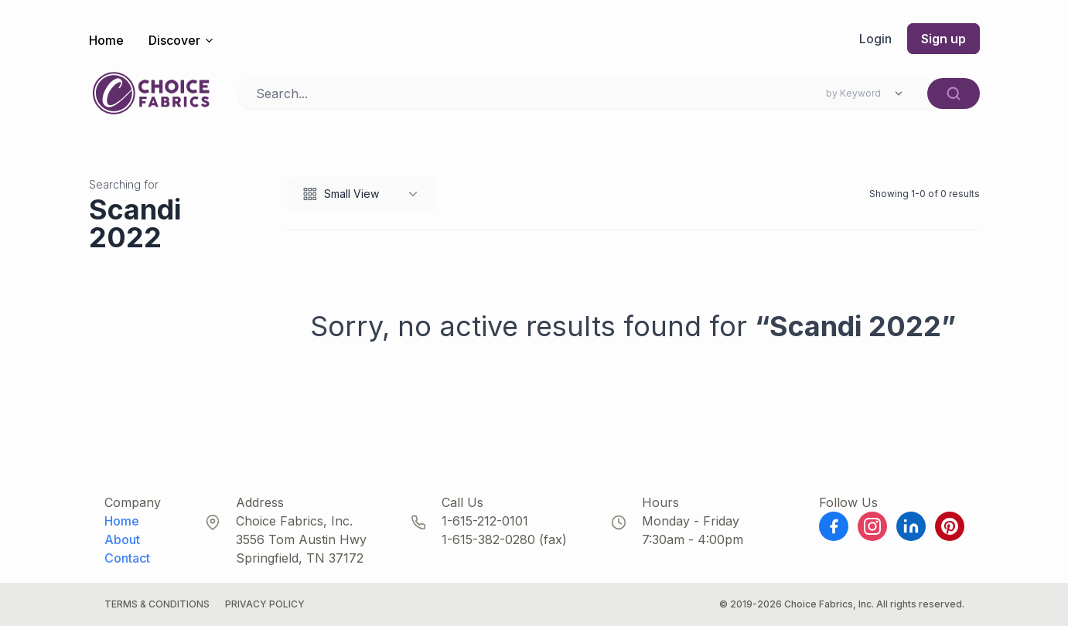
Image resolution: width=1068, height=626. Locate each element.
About (122, 539)
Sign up (943, 38)
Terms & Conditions (157, 604)
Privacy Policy (265, 604)
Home (106, 40)
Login (875, 38)
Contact (127, 558)
